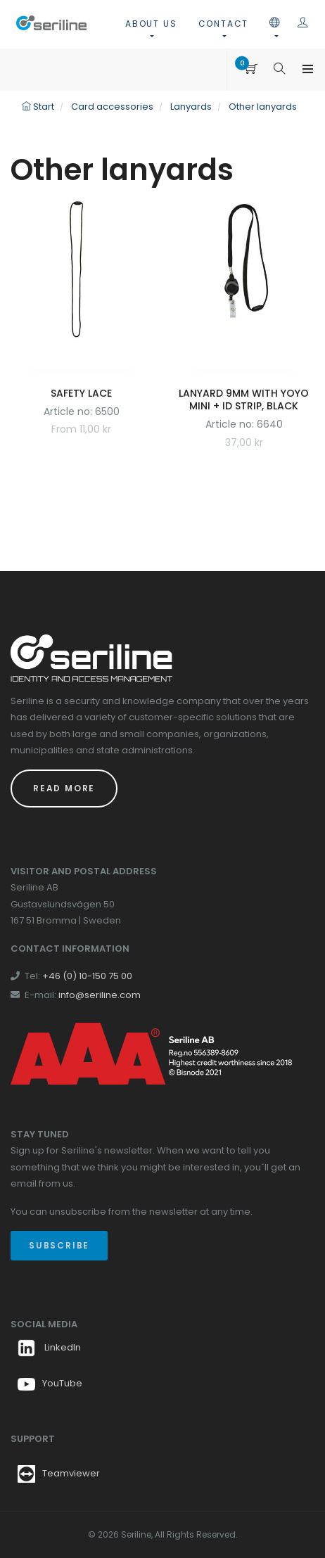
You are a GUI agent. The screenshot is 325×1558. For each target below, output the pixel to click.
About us (151, 24)
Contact (223, 24)
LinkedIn (49, 1347)
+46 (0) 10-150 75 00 (87, 976)
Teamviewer (71, 1473)
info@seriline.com (99, 995)
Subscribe (59, 1245)
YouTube (50, 1383)
